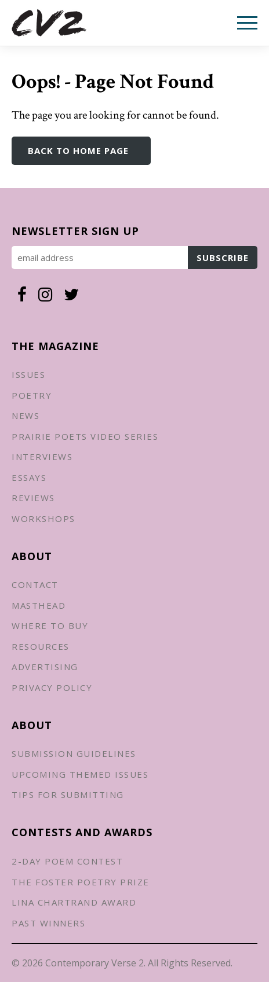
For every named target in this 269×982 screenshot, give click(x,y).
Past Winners (48, 923)
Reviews (33, 497)
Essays (29, 477)
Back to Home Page (78, 150)
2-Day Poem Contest (67, 861)
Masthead (39, 605)
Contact (35, 584)
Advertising (45, 666)
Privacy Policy (52, 687)
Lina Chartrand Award (74, 902)
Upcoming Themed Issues (80, 774)
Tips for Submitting (68, 794)
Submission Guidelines (74, 753)
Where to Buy (50, 625)
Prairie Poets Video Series (85, 436)
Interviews (42, 456)
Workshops (43, 518)
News (25, 415)
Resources (41, 646)
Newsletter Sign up (75, 231)
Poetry (32, 395)
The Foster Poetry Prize (81, 882)
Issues (28, 374)
